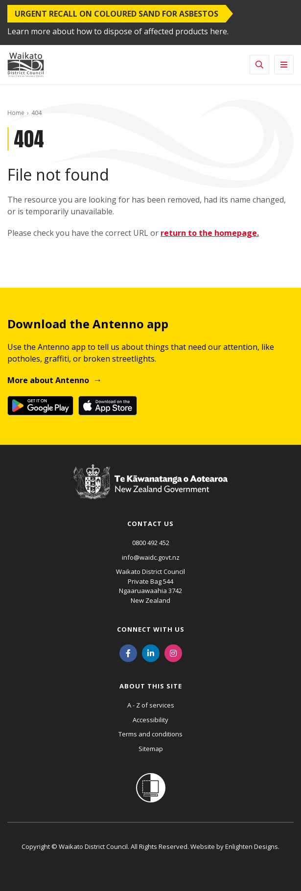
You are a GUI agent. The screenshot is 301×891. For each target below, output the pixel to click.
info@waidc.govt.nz (151, 557)
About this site (150, 686)
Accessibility (150, 719)
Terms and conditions (150, 734)
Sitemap (151, 748)
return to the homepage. (210, 233)
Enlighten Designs (251, 846)
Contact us (150, 523)
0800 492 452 (150, 542)
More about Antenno (48, 380)
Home (15, 113)
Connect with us (151, 629)
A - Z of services (150, 705)
